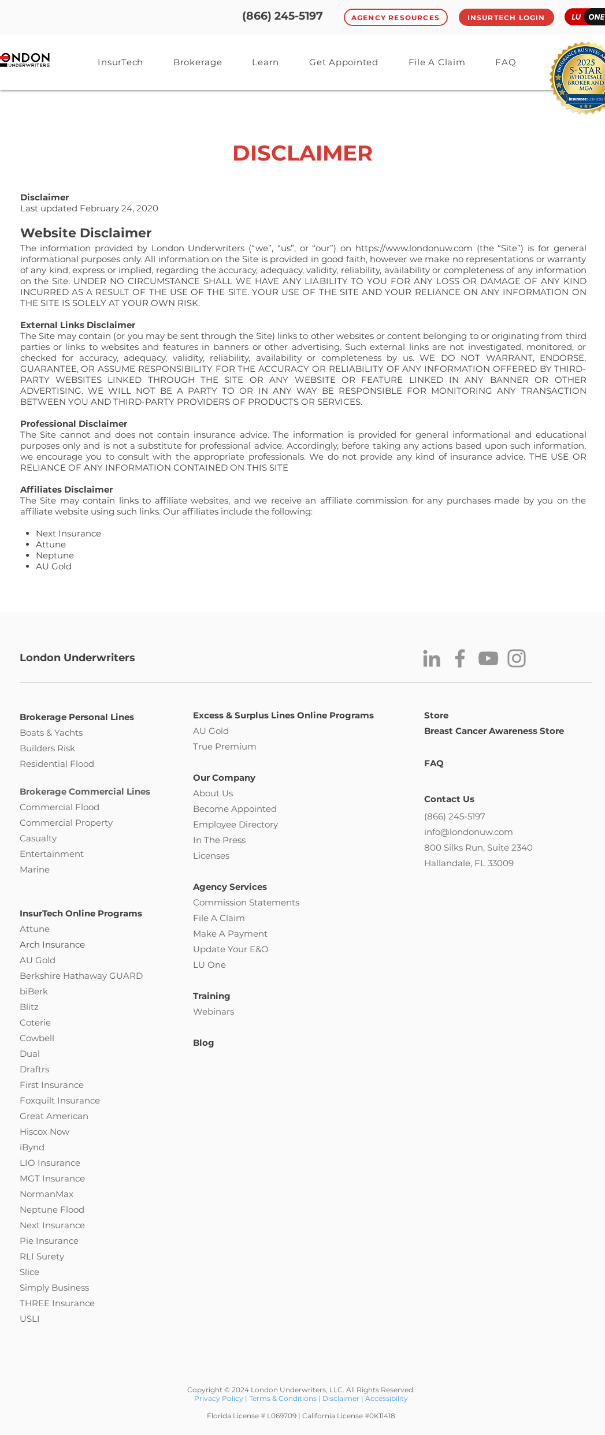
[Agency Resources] (396, 17)
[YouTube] (488, 658)
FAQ (434, 763)
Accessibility (386, 1398)
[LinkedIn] (432, 658)
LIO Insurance (50, 1162)
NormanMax (46, 1193)
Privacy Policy (219, 1398)
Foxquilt (37, 1100)
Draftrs (34, 1069)
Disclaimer (340, 1398)
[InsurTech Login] (506, 17)
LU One (209, 964)
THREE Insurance (57, 1303)
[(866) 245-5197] (283, 16)
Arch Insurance (52, 944)
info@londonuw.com (468, 831)
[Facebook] (460, 658)
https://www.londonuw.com (414, 248)
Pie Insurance (49, 1240)
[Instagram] (516, 658)
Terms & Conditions (283, 1398)
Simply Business (54, 1287)
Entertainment (52, 853)
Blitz (29, 1006)
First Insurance (52, 1084)
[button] (266, 62)
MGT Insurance (52, 1178)
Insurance (78, 1100)
